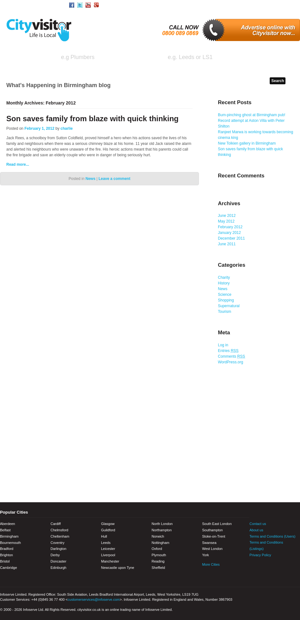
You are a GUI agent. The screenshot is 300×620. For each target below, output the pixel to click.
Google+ (287, 568)
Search (275, 58)
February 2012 (230, 227)
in (152, 58)
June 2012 (227, 215)
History (224, 283)
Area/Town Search (42, 5)
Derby (55, 555)
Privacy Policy (260, 555)
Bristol (5, 561)
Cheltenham (60, 536)
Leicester (108, 549)
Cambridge (8, 567)
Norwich (158, 536)
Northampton (162, 530)
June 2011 (227, 244)
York (205, 555)
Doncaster (58, 561)
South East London (217, 524)
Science (224, 294)
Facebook (254, 568)
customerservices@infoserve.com (94, 599)
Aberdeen (7, 524)
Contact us (257, 524)
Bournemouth (10, 543)
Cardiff (56, 524)
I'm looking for (28, 58)
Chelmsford (59, 530)
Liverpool (108, 555)
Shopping (226, 300)
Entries (228, 351)
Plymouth (159, 555)
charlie (67, 128)
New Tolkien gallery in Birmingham (247, 143)
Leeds (106, 543)
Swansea (209, 543)
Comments (231, 356)
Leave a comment (114, 178)
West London (212, 549)
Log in (223, 345)
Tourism (224, 311)
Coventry (57, 543)
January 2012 (229, 232)
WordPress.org (230, 362)
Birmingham (9, 536)
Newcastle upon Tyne (117, 567)
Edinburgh (58, 567)
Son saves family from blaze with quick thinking (92, 118)
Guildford (108, 530)
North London (162, 524)
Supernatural (229, 306)
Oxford (157, 549)
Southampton (212, 530)
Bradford (6, 549)
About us (256, 530)
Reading (158, 561)
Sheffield (158, 567)
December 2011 (231, 238)
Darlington (58, 549)
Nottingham (160, 543)
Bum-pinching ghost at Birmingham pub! (251, 115)
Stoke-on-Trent (213, 536)
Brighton (6, 555)
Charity (224, 277)
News (90, 178)
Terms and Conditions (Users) (272, 536)
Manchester (110, 561)
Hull (104, 536)
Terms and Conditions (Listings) (266, 545)
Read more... (17, 164)
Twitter (265, 568)
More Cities (211, 564)
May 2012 (226, 221)
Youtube (276, 568)
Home (10, 5)
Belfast (5, 530)
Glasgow (108, 524)
